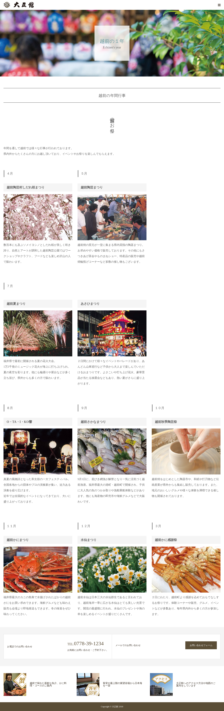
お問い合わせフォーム (201, 645)
